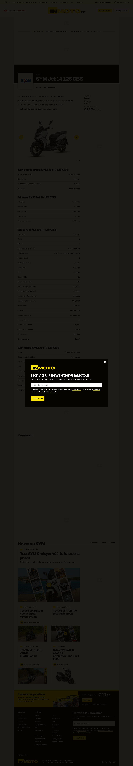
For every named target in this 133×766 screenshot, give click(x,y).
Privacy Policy (76, 390)
